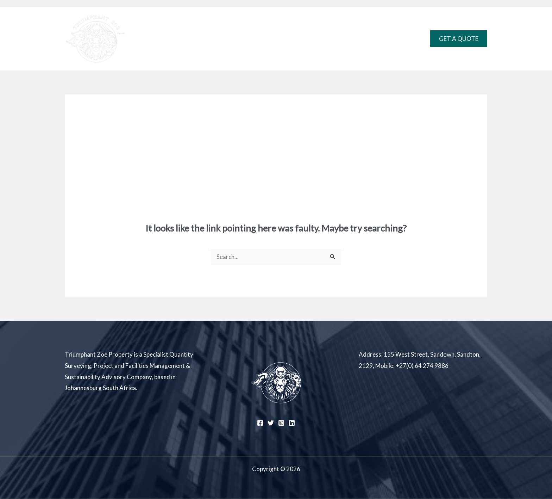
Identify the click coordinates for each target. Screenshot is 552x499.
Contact (328, 38)
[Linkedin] (292, 423)
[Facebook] (260, 423)
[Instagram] (281, 423)
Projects (290, 38)
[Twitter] (271, 423)
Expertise (251, 38)
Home (218, 38)
